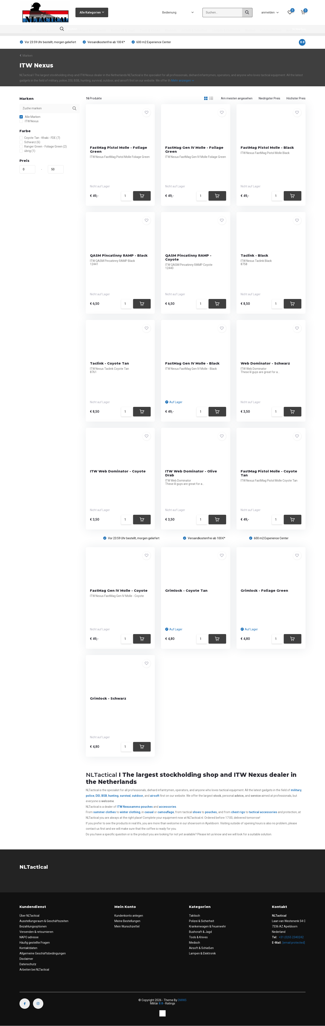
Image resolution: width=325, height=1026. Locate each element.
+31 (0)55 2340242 (291, 937)
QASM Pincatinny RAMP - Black (119, 255)
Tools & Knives (149, 30)
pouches (211, 812)
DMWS (182, 1000)
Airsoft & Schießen (194, 30)
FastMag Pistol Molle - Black (267, 148)
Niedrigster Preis (269, 98)
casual (149, 812)
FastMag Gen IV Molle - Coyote (119, 591)
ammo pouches (142, 806)
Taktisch (25, 30)
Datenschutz (27, 964)
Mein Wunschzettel (126, 926)
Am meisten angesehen (236, 98)
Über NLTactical (29, 915)
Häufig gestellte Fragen (34, 942)
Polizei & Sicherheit (49, 30)
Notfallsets (294, 30)
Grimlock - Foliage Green (264, 591)
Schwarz (29, 142)
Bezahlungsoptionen (33, 926)
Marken (250, 30)
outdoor (137, 795)
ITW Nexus (29, 121)
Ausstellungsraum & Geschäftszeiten (43, 921)
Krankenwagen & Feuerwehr (87, 30)
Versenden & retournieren (36, 931)
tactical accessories (263, 812)
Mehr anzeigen (182, 80)
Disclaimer (26, 958)
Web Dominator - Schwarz (265, 363)
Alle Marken (29, 116)
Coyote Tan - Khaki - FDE (39, 137)
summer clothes (104, 812)
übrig (27, 150)
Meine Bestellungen (127, 921)
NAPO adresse (29, 937)
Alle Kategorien (92, 12)
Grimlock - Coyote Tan (186, 591)
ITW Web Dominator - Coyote (118, 471)
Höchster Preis (296, 98)
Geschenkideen (270, 30)
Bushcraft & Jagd (123, 30)
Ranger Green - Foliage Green (43, 146)
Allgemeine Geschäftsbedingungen (42, 953)
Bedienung (169, 12)
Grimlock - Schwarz (108, 698)
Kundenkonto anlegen (128, 915)
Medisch (171, 30)
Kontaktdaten (28, 948)
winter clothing (130, 812)
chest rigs (238, 812)
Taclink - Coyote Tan (109, 363)
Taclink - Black (254, 255)
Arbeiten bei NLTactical (34, 969)
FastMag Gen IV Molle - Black (192, 363)
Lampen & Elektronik (226, 30)
